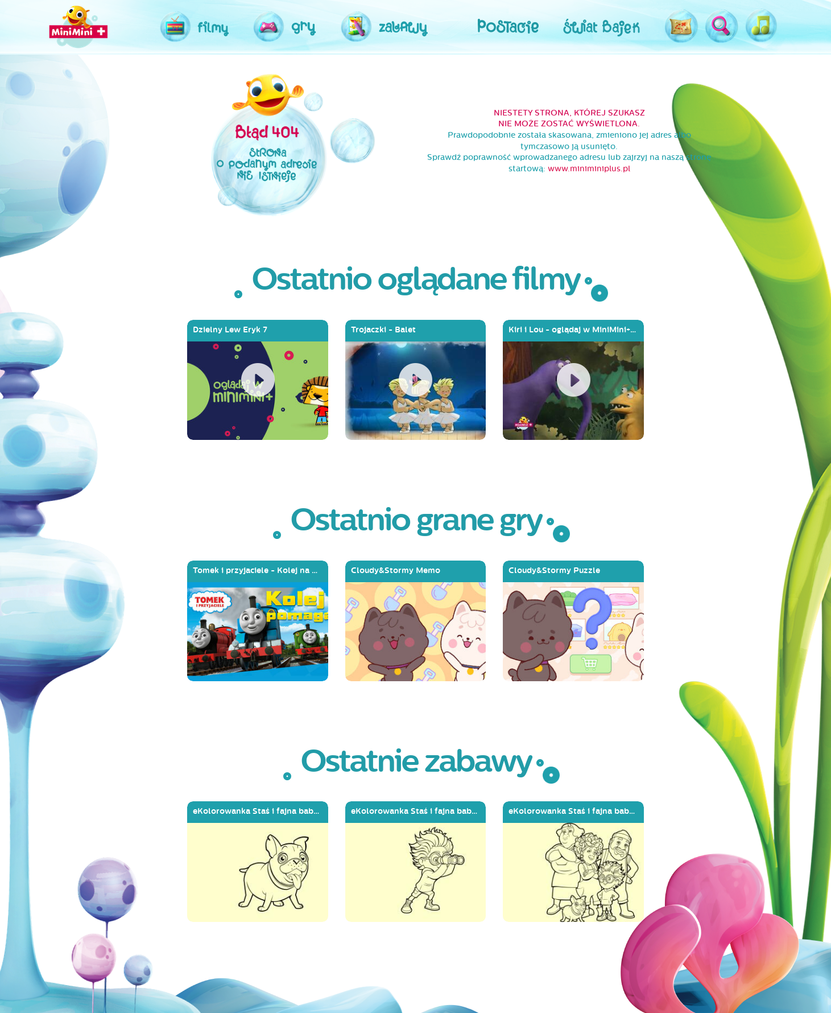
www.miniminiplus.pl (589, 169)
